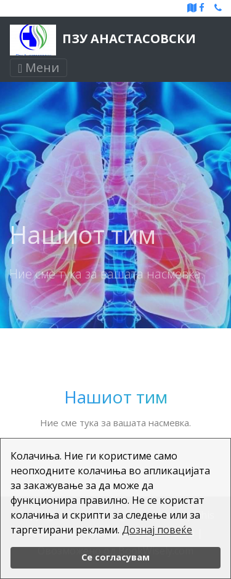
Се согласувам (115, 557)
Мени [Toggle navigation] (38, 67)
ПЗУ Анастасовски (103, 40)
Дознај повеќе (157, 529)
